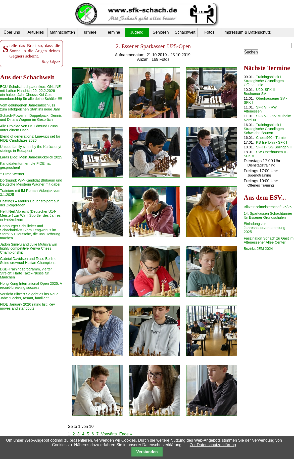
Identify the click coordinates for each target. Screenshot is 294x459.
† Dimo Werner (12, 174)
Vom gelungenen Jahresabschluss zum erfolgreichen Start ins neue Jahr (30, 107)
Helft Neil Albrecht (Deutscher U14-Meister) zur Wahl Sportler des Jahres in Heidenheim (30, 215)
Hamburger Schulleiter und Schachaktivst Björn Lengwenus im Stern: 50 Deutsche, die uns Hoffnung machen (30, 232)
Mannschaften (62, 32)
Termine (113, 32)
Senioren (161, 32)
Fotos (209, 32)
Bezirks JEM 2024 (258, 249)
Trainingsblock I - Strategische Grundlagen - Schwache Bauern (265, 129)
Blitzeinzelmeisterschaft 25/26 (267, 207)
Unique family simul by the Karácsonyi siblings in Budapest (30, 149)
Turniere (89, 32)
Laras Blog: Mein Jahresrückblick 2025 (31, 157)
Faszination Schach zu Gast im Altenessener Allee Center (268, 240)
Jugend (136, 32)
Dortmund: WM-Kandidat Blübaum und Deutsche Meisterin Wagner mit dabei (31, 182)
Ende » (125, 434)
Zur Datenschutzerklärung (213, 445)
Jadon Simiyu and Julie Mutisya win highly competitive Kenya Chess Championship (28, 248)
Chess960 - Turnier (271, 138)
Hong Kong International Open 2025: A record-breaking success (31, 285)
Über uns (12, 32)
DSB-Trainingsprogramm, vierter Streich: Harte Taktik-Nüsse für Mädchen (26, 273)
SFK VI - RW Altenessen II (260, 109)
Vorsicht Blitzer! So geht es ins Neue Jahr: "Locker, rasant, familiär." (29, 296)
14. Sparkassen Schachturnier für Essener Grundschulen (268, 215)
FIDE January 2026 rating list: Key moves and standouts (27, 306)
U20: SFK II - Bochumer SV (260, 92)
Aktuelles (36, 32)
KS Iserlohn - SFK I (271, 142)
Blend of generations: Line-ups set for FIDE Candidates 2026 (30, 138)
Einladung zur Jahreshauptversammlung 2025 (264, 228)
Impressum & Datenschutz (247, 32)
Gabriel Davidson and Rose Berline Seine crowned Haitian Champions (28, 261)
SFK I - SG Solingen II (274, 147)
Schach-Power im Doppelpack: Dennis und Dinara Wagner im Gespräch (31, 117)
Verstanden (147, 452)
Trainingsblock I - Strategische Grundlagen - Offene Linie (265, 81)
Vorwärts (109, 434)
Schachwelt (185, 32)
